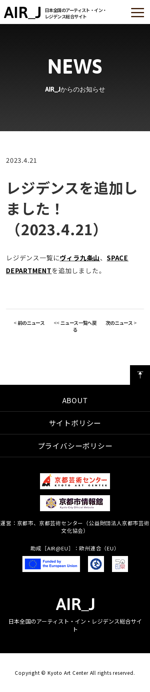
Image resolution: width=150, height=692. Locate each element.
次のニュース (119, 322)
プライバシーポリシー (75, 445)
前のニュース (31, 322)
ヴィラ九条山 (80, 257)
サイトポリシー (75, 423)
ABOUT (75, 400)
